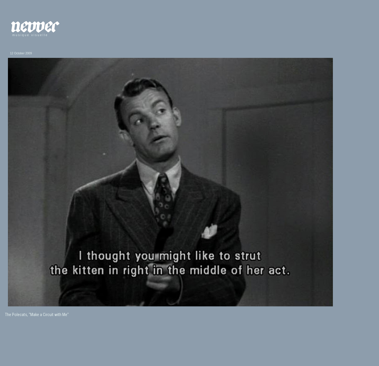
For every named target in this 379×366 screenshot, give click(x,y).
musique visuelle (30, 35)
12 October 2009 (21, 53)
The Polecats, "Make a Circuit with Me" (37, 314)
